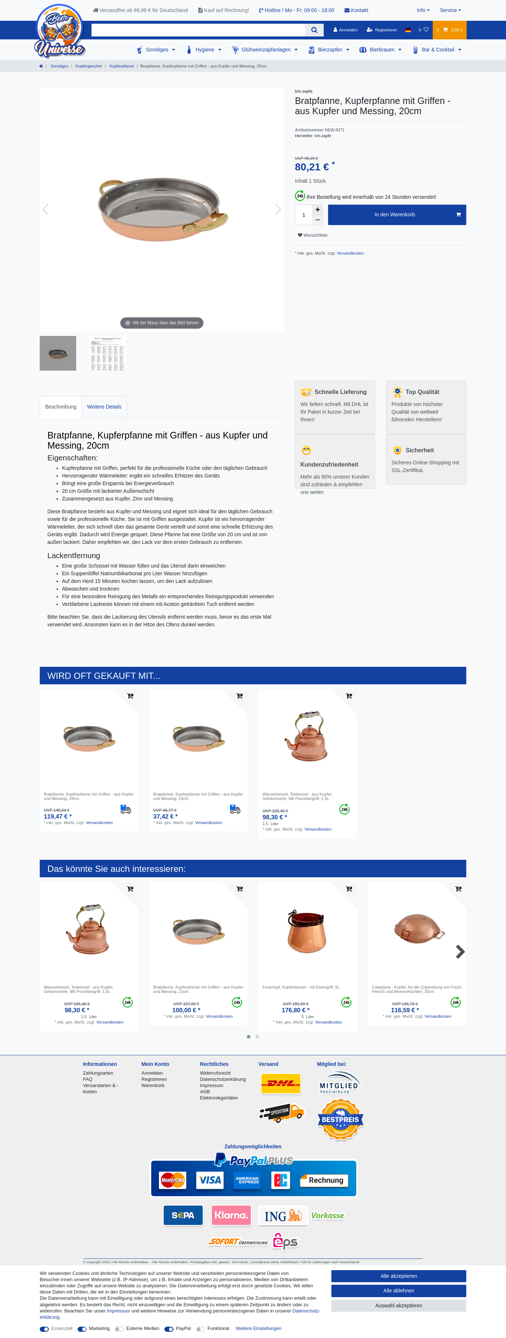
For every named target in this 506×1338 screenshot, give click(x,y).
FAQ (88, 1079)
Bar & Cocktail (439, 50)
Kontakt (356, 10)
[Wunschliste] (424, 30)
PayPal (183, 1328)
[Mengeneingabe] (303, 215)
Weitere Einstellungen (259, 1328)
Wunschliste (312, 235)
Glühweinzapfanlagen (267, 50)
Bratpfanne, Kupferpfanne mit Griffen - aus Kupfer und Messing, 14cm (198, 796)
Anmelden (152, 1073)
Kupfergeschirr (88, 66)
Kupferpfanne (121, 66)
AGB (205, 1091)
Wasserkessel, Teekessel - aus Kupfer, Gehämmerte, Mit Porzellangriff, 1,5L (297, 796)
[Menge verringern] (317, 220)
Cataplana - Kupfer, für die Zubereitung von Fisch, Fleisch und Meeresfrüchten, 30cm (417, 989)
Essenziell (62, 1328)
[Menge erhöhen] (317, 210)
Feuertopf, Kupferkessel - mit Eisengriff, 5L (301, 987)
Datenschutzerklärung (223, 1079)
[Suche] (314, 30)
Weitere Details (104, 407)
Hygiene (205, 50)
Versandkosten (350, 253)
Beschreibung (61, 407)
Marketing (99, 1328)
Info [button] (421, 10)
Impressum (211, 1085)
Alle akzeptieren (399, 1276)
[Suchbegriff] (198, 30)
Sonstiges (158, 50)
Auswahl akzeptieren (398, 1305)
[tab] (61, 407)
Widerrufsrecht (215, 1073)
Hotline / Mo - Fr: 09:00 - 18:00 (296, 10)
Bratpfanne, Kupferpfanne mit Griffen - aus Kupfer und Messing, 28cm (89, 796)
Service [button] (448, 10)
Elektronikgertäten (219, 1098)
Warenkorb (152, 1085)
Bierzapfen (331, 50)
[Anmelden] (345, 30)
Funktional (218, 1328)
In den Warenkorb (418, 215)
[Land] (408, 30)
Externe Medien (143, 1328)
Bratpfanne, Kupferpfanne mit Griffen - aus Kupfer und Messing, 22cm (198, 989)
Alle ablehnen (399, 1290)
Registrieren (154, 1079)
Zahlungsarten (98, 1073)
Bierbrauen (383, 50)
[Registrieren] (382, 30)
